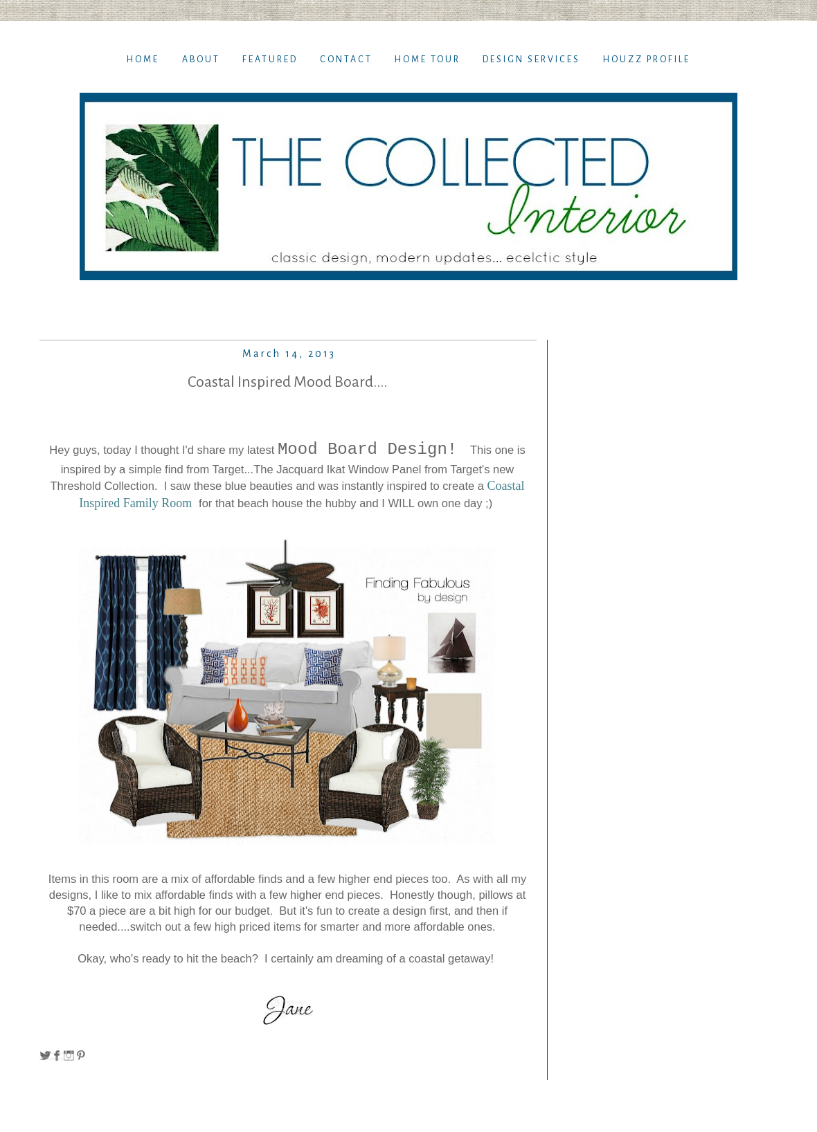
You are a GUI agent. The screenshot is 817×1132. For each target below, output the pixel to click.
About (201, 59)
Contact (346, 59)
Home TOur (427, 59)
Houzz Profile (646, 59)
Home (143, 59)
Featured (270, 59)
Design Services (531, 59)
